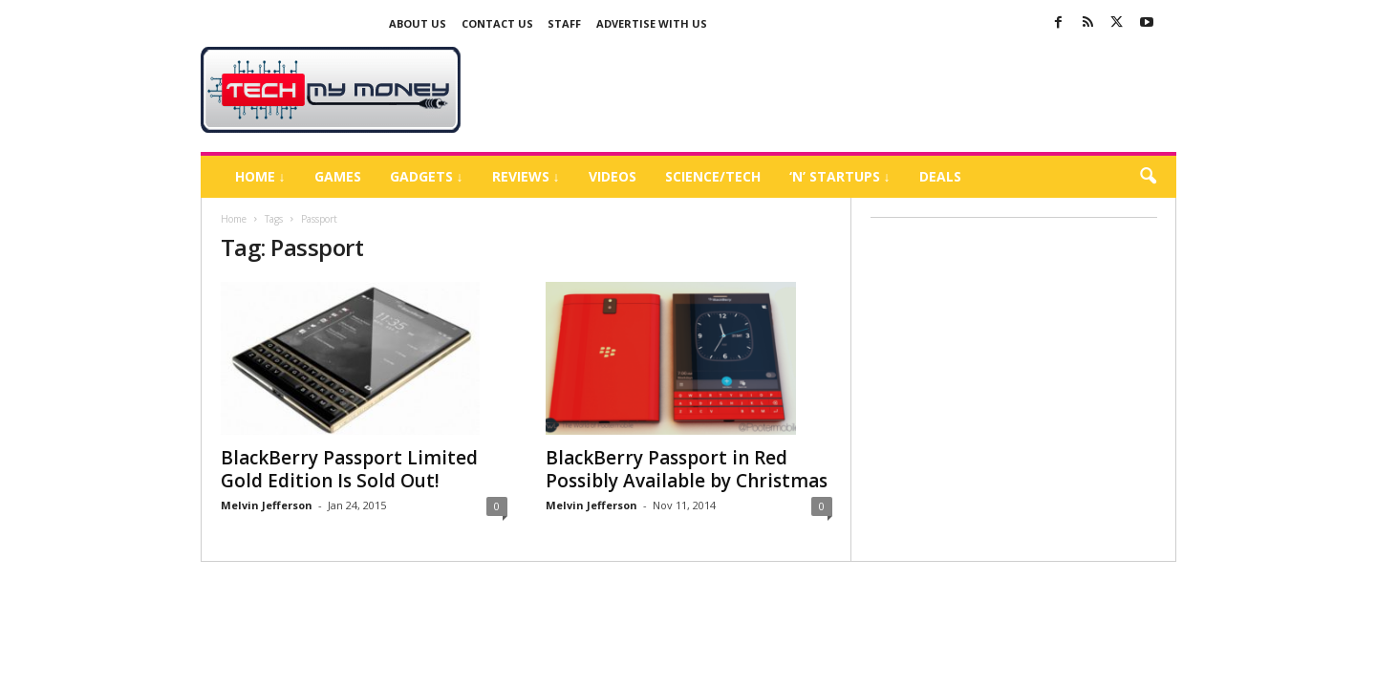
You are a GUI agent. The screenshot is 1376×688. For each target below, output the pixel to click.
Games (337, 176)
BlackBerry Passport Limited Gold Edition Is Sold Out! (349, 469)
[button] (1148, 177)
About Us (417, 23)
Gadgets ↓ (426, 176)
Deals (940, 176)
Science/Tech (713, 176)
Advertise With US (651, 23)
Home (234, 219)
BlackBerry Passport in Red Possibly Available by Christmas (687, 469)
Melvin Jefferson (266, 505)
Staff (564, 23)
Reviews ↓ (526, 176)
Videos (612, 176)
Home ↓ (260, 176)
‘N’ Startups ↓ (840, 176)
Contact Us (497, 23)
